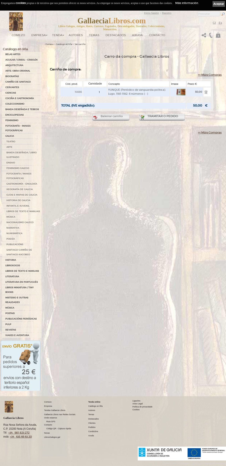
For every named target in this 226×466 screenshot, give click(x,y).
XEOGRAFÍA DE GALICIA (19, 189)
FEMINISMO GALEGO (17, 168)
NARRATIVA (12, 227)
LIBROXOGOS (12, 265)
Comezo (18, 35)
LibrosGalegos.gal (52, 437)
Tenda (57, 35)
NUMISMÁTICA (14, 233)
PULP (8, 324)
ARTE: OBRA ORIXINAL (17, 70)
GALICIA (9, 136)
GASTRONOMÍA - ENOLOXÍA (21, 183)
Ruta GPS (50, 421)
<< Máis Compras (210, 75)
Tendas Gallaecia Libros (54, 410)
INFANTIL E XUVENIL (17, 205)
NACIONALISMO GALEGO (20, 222)
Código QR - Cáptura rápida (58, 428)
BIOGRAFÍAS (12, 76)
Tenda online (94, 402)
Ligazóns (136, 401)
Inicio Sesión (151, 13)
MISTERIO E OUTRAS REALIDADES (16, 300)
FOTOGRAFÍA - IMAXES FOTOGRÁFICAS (17, 128)
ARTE (9, 147)
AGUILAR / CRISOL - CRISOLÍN (21, 59)
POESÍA (10, 238)
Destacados (93, 419)
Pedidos (92, 427)
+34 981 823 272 (19, 432)
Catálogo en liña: (15, 49)
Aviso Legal (137, 404)
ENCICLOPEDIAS (14, 114)
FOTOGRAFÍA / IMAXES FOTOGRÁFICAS (18, 176)
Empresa (38, 35)
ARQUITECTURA (14, 65)
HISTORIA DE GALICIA (18, 200)
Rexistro (166, 13)
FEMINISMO (11, 120)
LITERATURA (12, 276)
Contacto (157, 35)
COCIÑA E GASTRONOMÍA (19, 98)
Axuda (137, 35)
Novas (47, 433)
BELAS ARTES (12, 54)
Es (220, 23)
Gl (214, 23)
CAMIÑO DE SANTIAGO (18, 81)
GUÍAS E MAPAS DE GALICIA (21, 194)
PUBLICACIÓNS (14, 244)
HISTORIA (10, 260)
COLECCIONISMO (14, 103)
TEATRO (10, 141)
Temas (94, 35)
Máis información (186, 3)
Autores (76, 35)
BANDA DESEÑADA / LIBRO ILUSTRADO (21, 155)
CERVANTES (12, 87)
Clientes (92, 423)
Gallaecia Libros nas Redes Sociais (59, 414)
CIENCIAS (10, 92)
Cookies (136, 410)
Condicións (93, 431)
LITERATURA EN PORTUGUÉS (21, 282)
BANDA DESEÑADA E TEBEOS (22, 109)
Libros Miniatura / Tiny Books (19, 290)
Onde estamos (50, 418)
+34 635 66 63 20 (21, 436)
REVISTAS (10, 329)
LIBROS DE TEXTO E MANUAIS (23, 211)
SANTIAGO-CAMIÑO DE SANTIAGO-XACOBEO (19, 252)
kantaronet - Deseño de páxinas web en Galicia (203, 463)
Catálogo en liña (64, 44)
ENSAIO (10, 162)
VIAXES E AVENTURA (17, 335)
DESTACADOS (115, 35)
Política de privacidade (142, 407)
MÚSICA (10, 216)
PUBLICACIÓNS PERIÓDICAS (21, 318)
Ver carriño (80, 44)
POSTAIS (10, 313)
